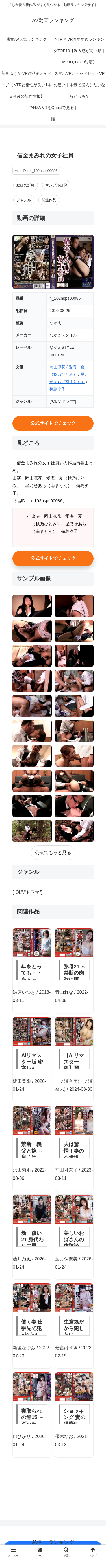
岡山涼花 (57, 367)
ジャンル (23, 200)
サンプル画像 (56, 185)
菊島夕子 (57, 389)
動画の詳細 (25, 185)
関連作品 (49, 200)
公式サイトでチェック (53, 423)
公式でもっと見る (53, 852)
